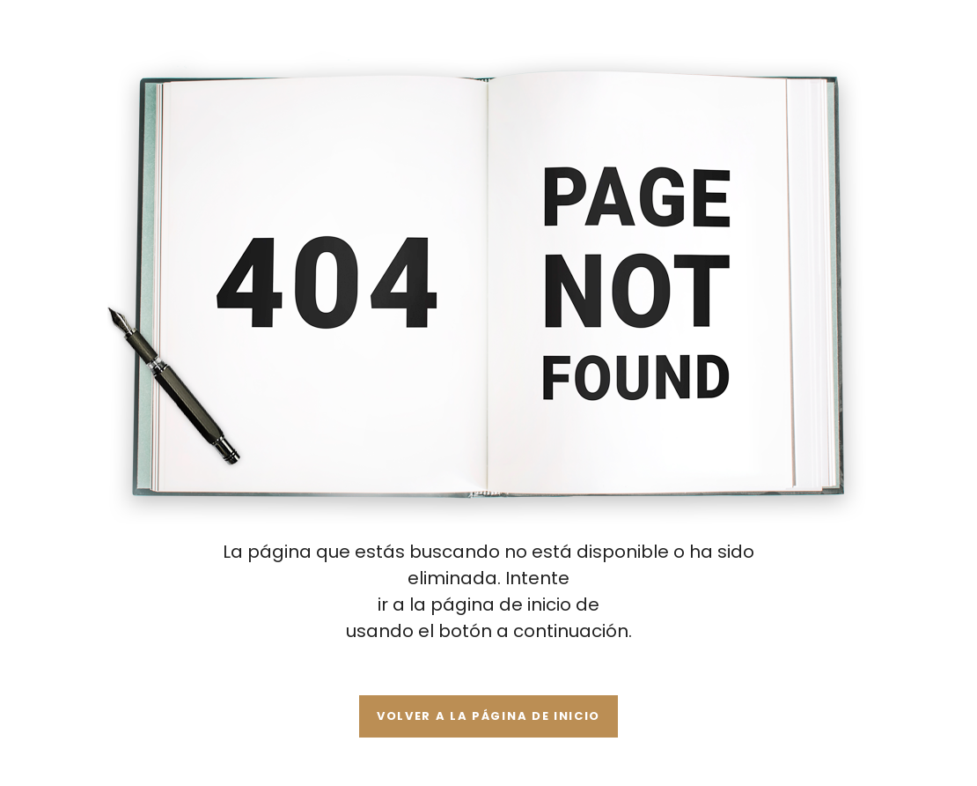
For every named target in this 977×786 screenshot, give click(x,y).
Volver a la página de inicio (488, 716)
